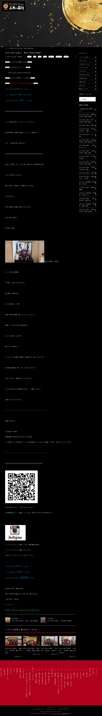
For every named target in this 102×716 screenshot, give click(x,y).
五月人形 (29, 56)
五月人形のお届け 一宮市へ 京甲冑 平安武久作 (88, 199)
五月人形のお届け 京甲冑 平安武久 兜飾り (87, 130)
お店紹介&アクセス (8, 674)
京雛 (80, 82)
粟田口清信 (66, 56)
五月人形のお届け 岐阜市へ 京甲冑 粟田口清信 (88, 163)
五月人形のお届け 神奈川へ (87, 125)
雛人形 (87, 675)
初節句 (45, 56)
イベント (81, 57)
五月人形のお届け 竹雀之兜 (87, 173)
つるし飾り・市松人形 (65, 680)
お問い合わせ (1, 672)
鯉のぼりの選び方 (39, 678)
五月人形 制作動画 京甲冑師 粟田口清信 (87, 205)
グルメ (81, 60)
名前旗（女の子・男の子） (61, 681)
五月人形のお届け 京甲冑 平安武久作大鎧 (87, 168)
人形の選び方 (52, 672)
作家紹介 (17, 671)
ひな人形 (81, 64)
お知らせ (11, 671)
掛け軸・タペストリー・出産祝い (58, 684)
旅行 (80, 85)
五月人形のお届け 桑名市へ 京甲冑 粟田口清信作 (88, 210)
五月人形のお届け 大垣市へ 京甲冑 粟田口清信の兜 (88, 141)
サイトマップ (51, 707)
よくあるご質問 (23, 673)
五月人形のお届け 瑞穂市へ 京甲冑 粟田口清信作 (88, 115)
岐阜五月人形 (51, 56)
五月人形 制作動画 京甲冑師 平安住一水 (87, 194)
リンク (38, 707)
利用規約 (64, 713)
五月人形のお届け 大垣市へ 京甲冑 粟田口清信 (88, 152)
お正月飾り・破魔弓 (68, 679)
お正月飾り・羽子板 (71, 679)
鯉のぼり (81, 89)
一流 (80, 71)
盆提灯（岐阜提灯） (55, 679)
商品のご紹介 (90, 672)
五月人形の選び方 (42, 678)
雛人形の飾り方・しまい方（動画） (30, 684)
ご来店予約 (4, 671)
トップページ (96, 672)
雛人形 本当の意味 (46, 679)
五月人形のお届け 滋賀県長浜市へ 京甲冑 (87, 177)
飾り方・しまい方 (33, 674)
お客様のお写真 (20, 673)
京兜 (34, 56)
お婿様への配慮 (36, 678)
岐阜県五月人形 (59, 56)
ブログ (81, 68)
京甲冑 (40, 56)
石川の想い (93, 671)
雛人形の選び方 (49, 678)
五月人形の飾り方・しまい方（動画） (27, 685)
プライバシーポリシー (63, 707)
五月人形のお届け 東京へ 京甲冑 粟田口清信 (87, 121)
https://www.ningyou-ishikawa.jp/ (19, 72)
